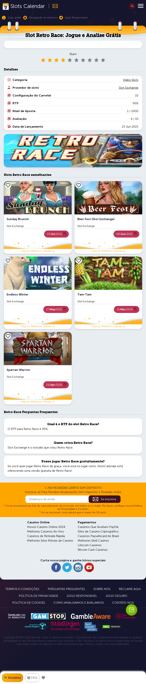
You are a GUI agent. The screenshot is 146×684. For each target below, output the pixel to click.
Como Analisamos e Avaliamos (78, 602)
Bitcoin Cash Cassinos (93, 549)
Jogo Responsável (82, 596)
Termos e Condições (22, 589)
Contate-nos (123, 602)
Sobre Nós (101, 589)
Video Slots (130, 80)
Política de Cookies (28, 602)
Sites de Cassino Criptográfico (98, 531)
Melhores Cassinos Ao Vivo (45, 531)
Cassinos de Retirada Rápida (46, 536)
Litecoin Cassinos (90, 545)
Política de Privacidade (38, 596)
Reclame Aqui (130, 589)
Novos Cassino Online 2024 (46, 527)
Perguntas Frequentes (66, 589)
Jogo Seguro (116, 596)
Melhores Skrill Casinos (93, 540)
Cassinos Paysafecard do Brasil (98, 536)
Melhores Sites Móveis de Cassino (50, 540)
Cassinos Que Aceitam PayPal (98, 527)
